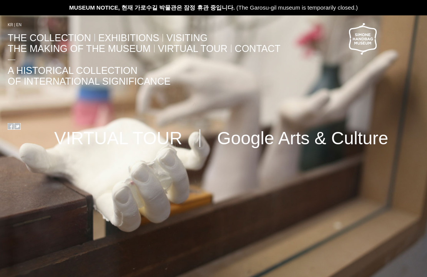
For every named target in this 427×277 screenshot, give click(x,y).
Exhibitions (128, 38)
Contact (258, 48)
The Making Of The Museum (79, 48)
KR (10, 25)
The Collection (49, 38)
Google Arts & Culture (302, 138)
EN (19, 25)
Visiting (187, 38)
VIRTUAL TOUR (193, 48)
